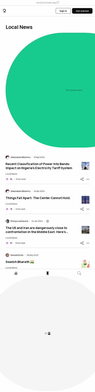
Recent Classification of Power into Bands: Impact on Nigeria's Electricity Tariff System (39, 56)
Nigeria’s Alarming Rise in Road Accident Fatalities (36, 252)
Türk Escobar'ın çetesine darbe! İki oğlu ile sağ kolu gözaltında (40, 286)
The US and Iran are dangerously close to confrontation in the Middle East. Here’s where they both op (36, 120)
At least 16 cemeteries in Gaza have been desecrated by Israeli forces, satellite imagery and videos (40, 184)
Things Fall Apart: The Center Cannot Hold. (38, 88)
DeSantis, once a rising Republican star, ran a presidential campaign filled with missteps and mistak (40, 218)
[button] (47, 2)
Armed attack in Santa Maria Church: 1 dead (39, 348)
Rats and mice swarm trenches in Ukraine (37, 318)
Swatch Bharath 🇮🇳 (20, 152)
